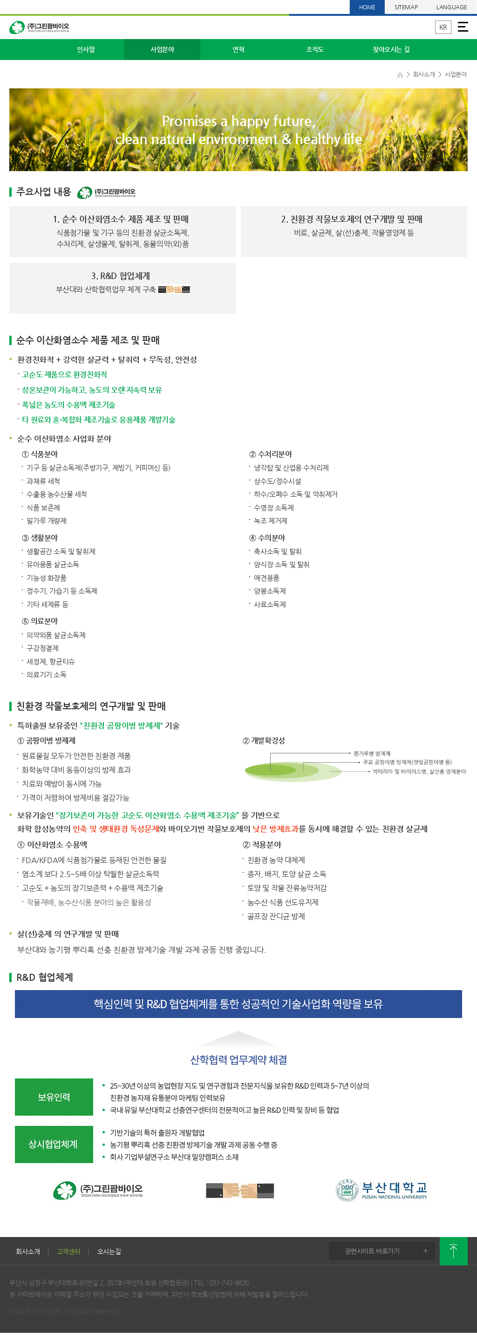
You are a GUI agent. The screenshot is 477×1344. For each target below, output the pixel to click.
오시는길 (109, 1251)
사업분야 (162, 49)
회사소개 (28, 1251)
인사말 (86, 49)
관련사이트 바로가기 (390, 1251)
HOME (367, 7)
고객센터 (69, 1251)
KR (443, 27)
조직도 (315, 49)
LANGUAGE (451, 7)
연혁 (238, 49)
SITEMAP (406, 7)
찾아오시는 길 (391, 49)
